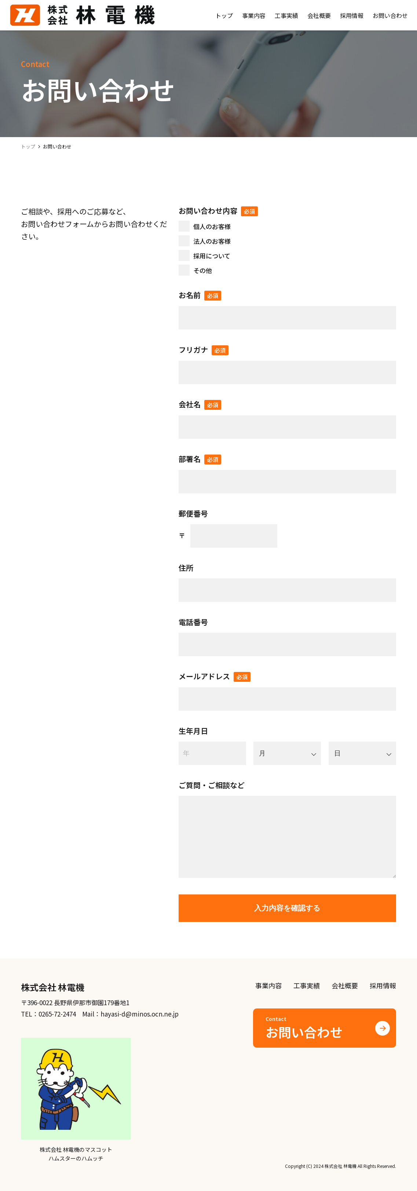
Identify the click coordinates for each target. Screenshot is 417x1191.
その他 (202, 270)
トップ (28, 146)
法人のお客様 (212, 241)
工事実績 (306, 985)
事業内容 (268, 985)
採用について (211, 255)
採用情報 (383, 985)
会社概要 (345, 985)
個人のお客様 (212, 226)
